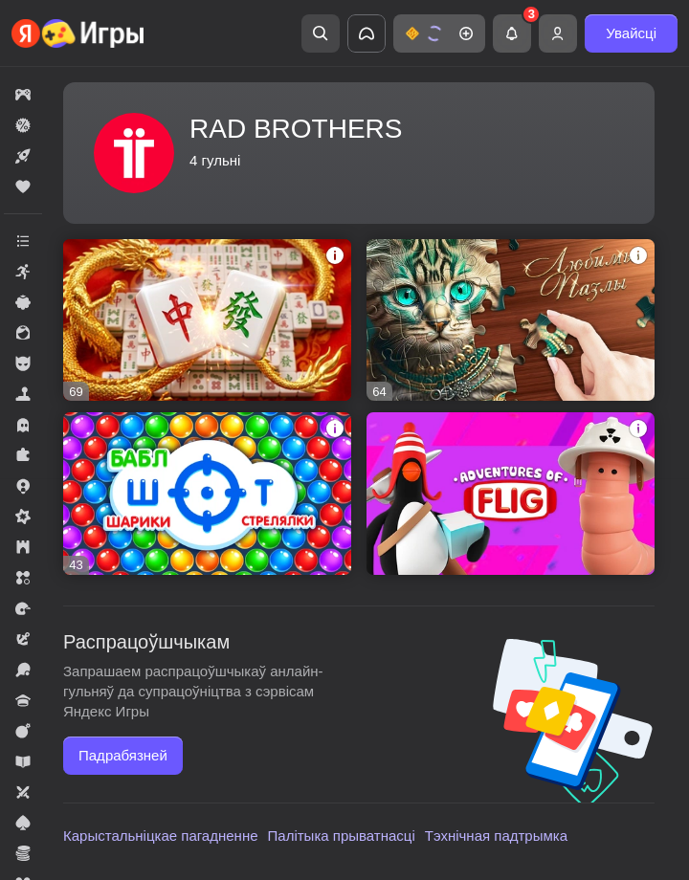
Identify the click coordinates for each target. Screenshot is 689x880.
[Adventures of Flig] (511, 493)
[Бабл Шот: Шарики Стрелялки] (207, 493)
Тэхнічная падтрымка (496, 835)
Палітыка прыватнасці (341, 835)
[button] (439, 33)
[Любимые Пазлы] (511, 320)
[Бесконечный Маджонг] (207, 320)
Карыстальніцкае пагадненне (160, 835)
